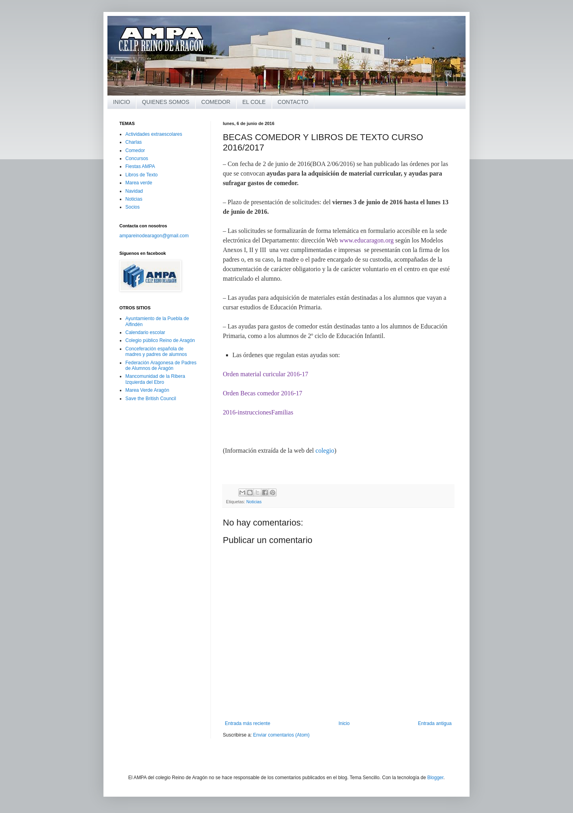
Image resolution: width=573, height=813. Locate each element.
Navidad (134, 191)
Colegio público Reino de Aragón (160, 340)
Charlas (133, 142)
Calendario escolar (145, 332)
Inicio (344, 723)
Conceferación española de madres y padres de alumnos (156, 351)
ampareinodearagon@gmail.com (154, 235)
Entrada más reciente (247, 723)
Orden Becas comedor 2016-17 (262, 393)
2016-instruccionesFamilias (258, 412)
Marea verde (138, 183)
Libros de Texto (141, 175)
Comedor (135, 150)
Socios (132, 207)
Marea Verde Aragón (147, 390)
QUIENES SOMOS (165, 102)
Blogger (435, 777)
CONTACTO (293, 102)
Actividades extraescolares (153, 134)
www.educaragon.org (366, 240)
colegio (325, 450)
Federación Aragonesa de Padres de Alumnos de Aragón (161, 365)
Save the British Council (150, 398)
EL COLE (254, 102)
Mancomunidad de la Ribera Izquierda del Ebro (155, 379)
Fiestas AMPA (140, 166)
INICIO (121, 102)
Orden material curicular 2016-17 (265, 374)
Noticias (253, 501)
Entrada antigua (435, 723)
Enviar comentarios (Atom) (281, 735)
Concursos (136, 158)
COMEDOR (215, 102)
